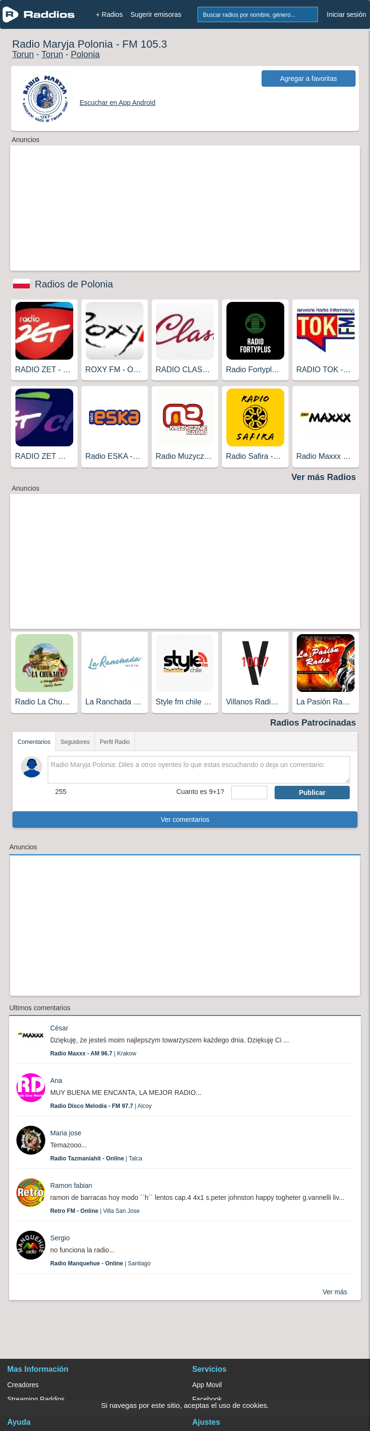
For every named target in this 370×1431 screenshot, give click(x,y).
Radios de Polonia (74, 284)
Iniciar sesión (346, 14)
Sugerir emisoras (156, 14)
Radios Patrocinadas (313, 723)
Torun (23, 54)
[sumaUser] (249, 792)
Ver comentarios (184, 819)
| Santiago (100, 1263)
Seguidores (75, 742)
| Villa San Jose (95, 1211)
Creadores (23, 1385)
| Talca (96, 1158)
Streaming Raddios (36, 1399)
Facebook (207, 1399)
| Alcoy (101, 1106)
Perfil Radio (115, 742)
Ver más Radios (323, 477)
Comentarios (33, 742)
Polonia (85, 54)
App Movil (207, 1385)
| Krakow (93, 1053)
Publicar (312, 792)
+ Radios (109, 14)
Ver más (334, 1292)
